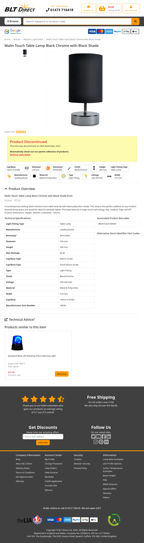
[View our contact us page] (88, 8)
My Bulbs (49, 476)
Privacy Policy (80, 468)
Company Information (28, 455)
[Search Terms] (77, 21)
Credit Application (53, 481)
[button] (136, 355)
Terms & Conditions (25, 472)
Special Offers (109, 488)
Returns (48, 490)
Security (78, 455)
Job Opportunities (24, 476)
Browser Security (82, 463)
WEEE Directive (110, 484)
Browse (12, 21)
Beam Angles (109, 475)
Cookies (78, 459)
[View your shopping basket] (109, 8)
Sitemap (20, 481)
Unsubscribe (51, 485)
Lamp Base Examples (113, 459)
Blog (18, 459)
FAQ (105, 479)
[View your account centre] (130, 8)
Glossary (107, 493)
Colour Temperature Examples (113, 470)
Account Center (53, 455)
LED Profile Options (112, 463)
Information (109, 455)
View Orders (51, 468)
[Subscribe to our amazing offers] (43, 436)
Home (7, 39)
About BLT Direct (24, 463)
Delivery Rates (23, 468)
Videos (106, 497)
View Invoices (51, 472)
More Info (62, 373)
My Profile (50, 459)
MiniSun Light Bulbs (33, 39)
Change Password (53, 463)
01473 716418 (59, 9)
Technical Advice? (20, 319)
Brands (17, 39)
